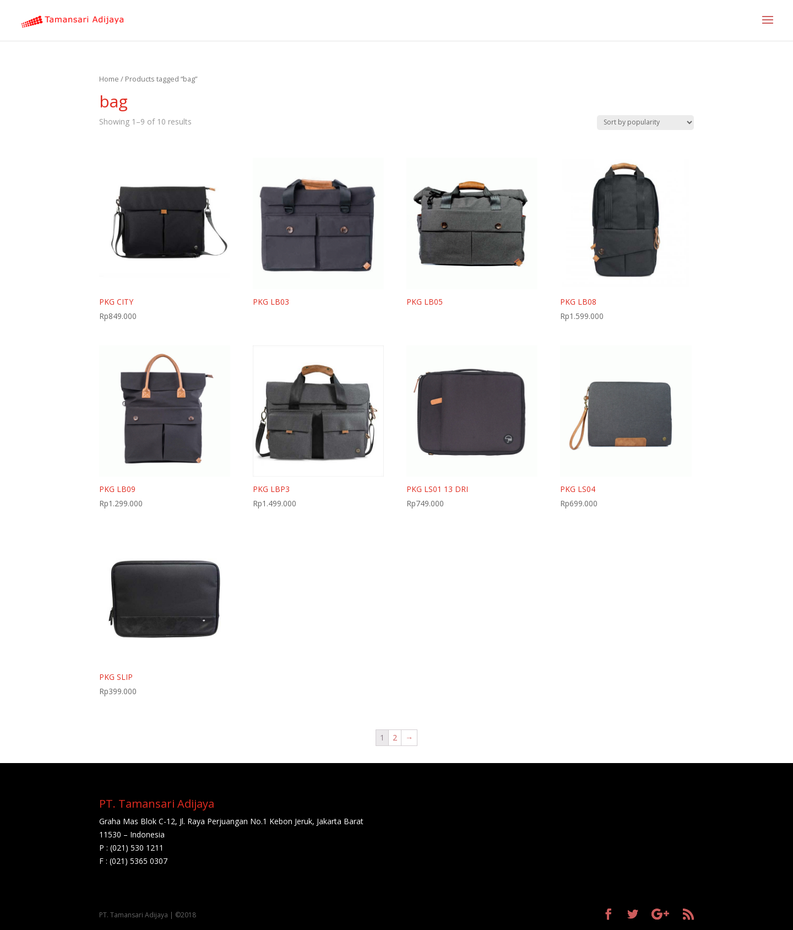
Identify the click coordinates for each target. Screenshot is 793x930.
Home (109, 79)
